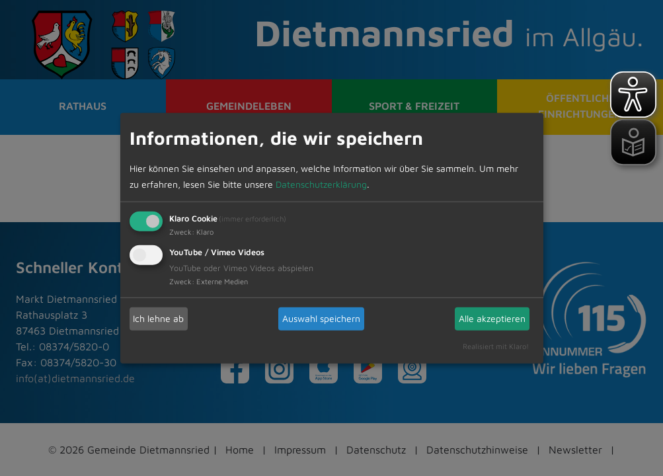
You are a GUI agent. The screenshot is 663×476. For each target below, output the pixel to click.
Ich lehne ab (158, 318)
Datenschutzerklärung (321, 183)
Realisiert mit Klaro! (496, 345)
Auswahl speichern (321, 318)
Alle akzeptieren (492, 318)
